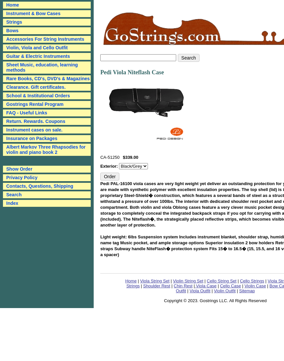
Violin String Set (188, 280)
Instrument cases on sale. (34, 129)
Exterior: (109, 166)
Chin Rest (183, 285)
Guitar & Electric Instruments (38, 56)
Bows (12, 30)
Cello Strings (252, 280)
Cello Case (230, 285)
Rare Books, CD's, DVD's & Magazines (48, 78)
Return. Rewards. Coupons (35, 121)
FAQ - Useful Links (26, 112)
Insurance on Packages (32, 138)
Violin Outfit (225, 290)
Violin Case (255, 285)
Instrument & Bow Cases (33, 13)
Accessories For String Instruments (45, 39)
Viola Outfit (200, 290)
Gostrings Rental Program (34, 104)
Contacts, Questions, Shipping (39, 186)
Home (131, 280)
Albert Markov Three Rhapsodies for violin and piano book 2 (45, 149)
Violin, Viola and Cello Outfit (37, 47)
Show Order (19, 169)
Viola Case (206, 285)
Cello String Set (221, 280)
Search (14, 194)
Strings (14, 22)
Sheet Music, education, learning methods (42, 67)
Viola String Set (154, 280)
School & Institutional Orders (38, 95)
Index (12, 203)
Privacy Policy (21, 177)
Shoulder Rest (156, 285)
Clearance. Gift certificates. (36, 87)
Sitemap (247, 290)
